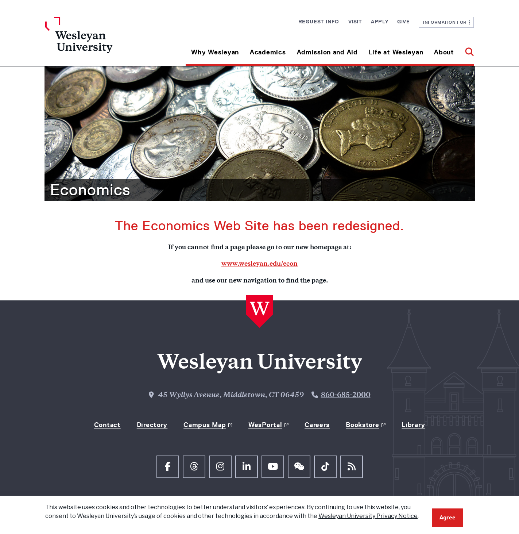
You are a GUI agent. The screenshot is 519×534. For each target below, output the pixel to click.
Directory (152, 425)
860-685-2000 (346, 395)
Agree (447, 517)
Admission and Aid (327, 52)
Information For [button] (446, 22)
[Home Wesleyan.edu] (98, 41)
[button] (467, 49)
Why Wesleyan (215, 52)
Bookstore (362, 425)
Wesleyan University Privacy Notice (368, 515)
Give (403, 21)
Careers (317, 425)
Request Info (318, 21)
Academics (268, 52)
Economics (90, 190)
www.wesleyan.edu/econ (259, 264)
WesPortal (265, 425)
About (444, 52)
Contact (107, 425)
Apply (379, 21)
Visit (355, 21)
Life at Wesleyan (396, 52)
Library (413, 425)
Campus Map (204, 425)
